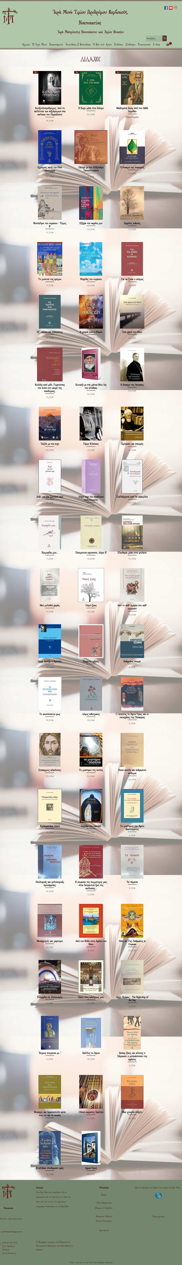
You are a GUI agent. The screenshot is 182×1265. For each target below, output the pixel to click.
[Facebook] (166, 8)
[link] (169, 44)
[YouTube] (170, 8)
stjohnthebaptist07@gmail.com (12, 1231)
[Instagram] (175, 8)
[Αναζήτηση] (152, 38)
